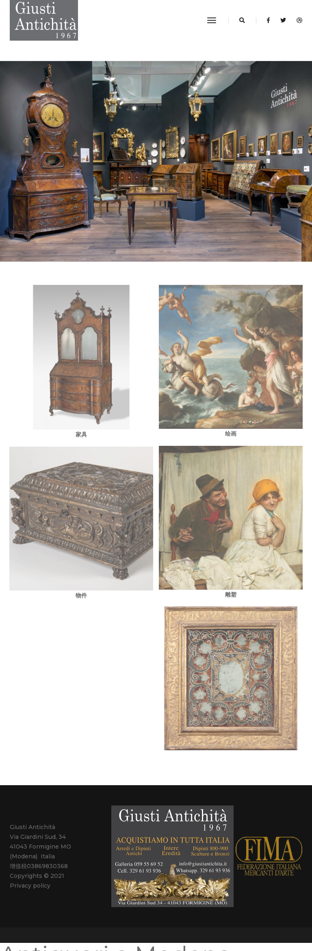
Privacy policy (30, 885)
